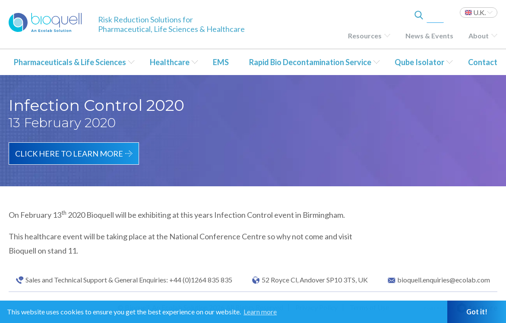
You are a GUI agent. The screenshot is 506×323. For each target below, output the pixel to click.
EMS (221, 62)
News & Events (429, 35)
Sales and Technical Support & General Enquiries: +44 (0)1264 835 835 (128, 280)
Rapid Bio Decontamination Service (310, 62)
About (478, 35)
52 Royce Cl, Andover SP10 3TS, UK (315, 280)
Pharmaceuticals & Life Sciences (70, 62)
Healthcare (170, 62)
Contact (482, 62)
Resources (365, 35)
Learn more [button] (260, 311)
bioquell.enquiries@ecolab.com (443, 280)
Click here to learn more (69, 153)
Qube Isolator (419, 62)
